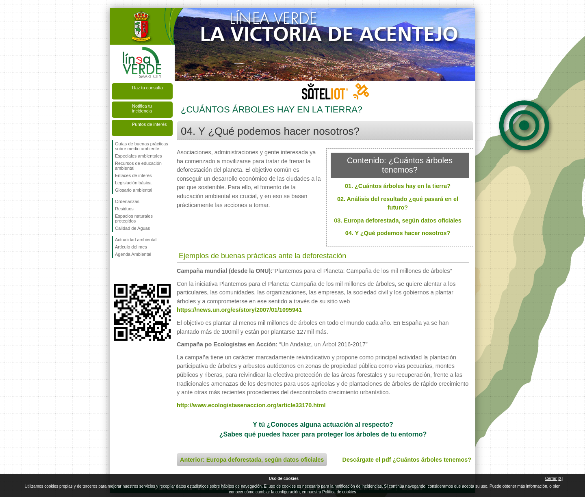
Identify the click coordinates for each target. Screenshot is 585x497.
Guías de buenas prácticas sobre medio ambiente (141, 146)
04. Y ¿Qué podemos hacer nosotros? (398, 233)
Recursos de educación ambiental (138, 166)
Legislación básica (133, 182)
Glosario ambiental (133, 190)
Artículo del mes (131, 246)
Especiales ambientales (138, 155)
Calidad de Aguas (132, 228)
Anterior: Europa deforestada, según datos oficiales (252, 459)
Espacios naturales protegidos (134, 218)
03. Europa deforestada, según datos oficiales (398, 220)
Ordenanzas (127, 201)
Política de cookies (339, 492)
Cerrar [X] (554, 478)
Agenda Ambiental (133, 254)
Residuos (124, 208)
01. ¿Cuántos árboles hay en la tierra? (398, 186)
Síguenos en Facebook (116, 271)
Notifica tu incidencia (142, 108)
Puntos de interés (149, 124)
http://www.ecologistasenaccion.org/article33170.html (251, 405)
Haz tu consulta (147, 87)
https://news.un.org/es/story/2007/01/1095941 (239, 310)
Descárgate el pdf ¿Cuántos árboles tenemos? (406, 459)
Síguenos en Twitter (130, 271)
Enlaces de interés (133, 175)
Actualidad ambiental (135, 239)
